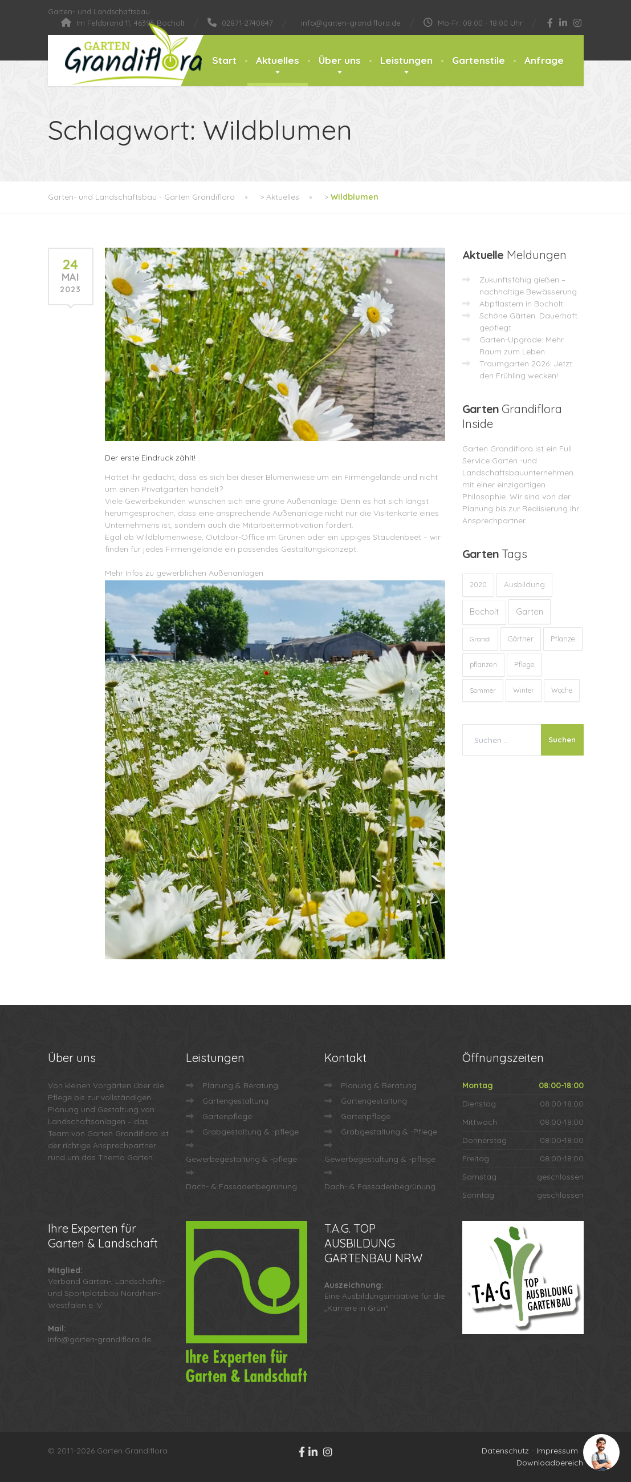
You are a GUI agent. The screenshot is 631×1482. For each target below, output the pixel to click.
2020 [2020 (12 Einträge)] (478, 584)
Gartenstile (478, 60)
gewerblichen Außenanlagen (209, 573)
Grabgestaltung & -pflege (250, 1131)
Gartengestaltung (235, 1101)
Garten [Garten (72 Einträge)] (529, 611)
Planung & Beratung (240, 1085)
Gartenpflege (227, 1116)
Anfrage (544, 60)
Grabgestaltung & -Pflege (389, 1131)
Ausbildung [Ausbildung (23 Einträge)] (524, 584)
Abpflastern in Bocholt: (522, 303)
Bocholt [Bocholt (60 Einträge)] (484, 612)
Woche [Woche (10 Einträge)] (561, 690)
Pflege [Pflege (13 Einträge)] (524, 664)
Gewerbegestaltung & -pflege (241, 1159)
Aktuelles (277, 60)
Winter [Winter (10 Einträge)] (523, 690)
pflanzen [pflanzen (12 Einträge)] (483, 664)
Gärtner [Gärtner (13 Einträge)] (521, 638)
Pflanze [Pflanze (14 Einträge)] (563, 638)
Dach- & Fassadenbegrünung (241, 1186)
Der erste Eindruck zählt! (150, 458)
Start (224, 60)
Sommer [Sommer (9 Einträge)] (483, 690)
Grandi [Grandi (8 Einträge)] (480, 639)
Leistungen (406, 60)
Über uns (340, 60)
